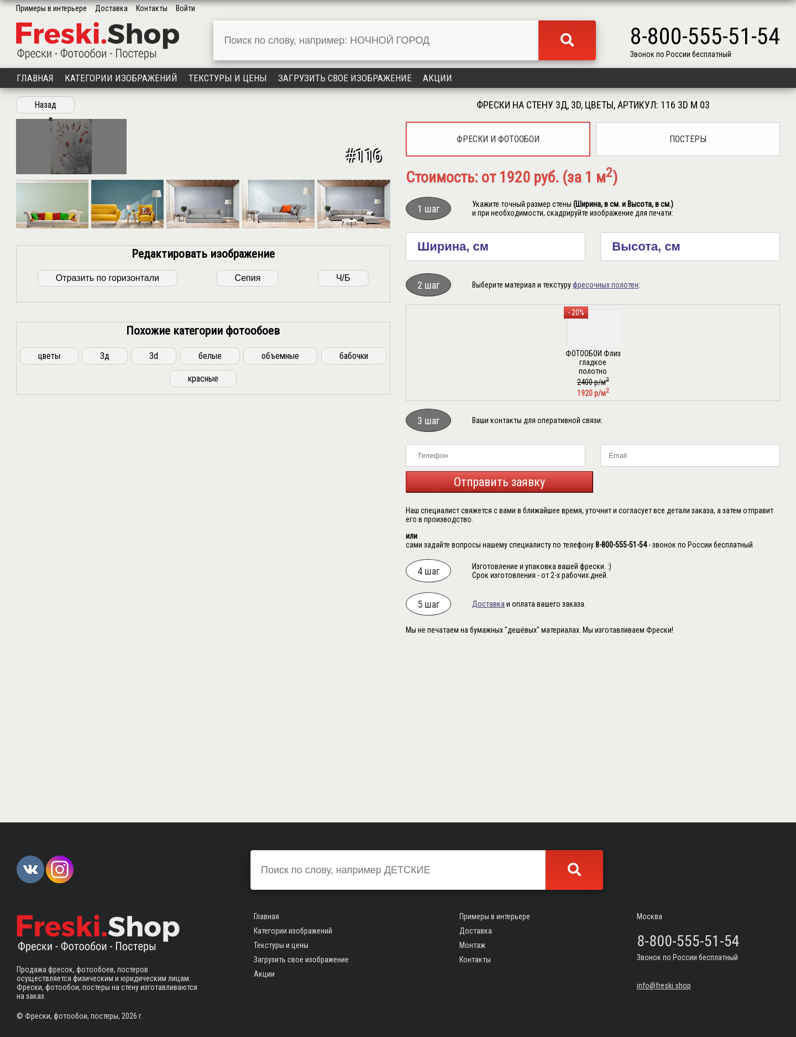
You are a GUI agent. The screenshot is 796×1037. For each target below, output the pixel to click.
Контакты (151, 8)
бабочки (353, 744)
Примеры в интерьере (51, 8)
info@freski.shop (664, 985)
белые (210, 744)
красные (203, 767)
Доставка (111, 8)
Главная (35, 78)
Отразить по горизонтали (107, 666)
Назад (45, 105)
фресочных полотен (605, 284)
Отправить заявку (499, 482)
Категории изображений (121, 78)
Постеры (687, 139)
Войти (185, 8)
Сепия (248, 666)
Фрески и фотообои (498, 139)
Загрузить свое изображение (345, 78)
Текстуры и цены (227, 78)
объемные (280, 744)
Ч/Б (343, 666)
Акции (437, 78)
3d (153, 744)
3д (104, 744)
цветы (49, 744)
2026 (129, 1016)
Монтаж (472, 945)
